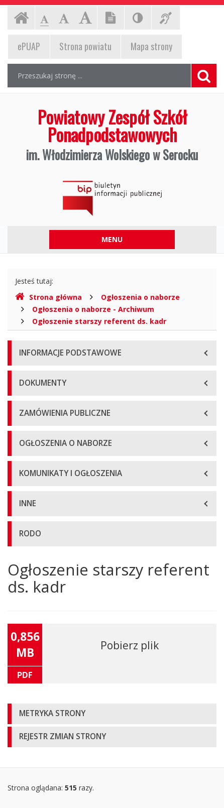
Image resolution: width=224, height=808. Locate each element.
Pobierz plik (129, 645)
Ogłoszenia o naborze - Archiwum (93, 309)
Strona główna (48, 297)
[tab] (112, 714)
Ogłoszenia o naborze (140, 297)
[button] (112, 714)
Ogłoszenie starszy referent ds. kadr (99, 321)
